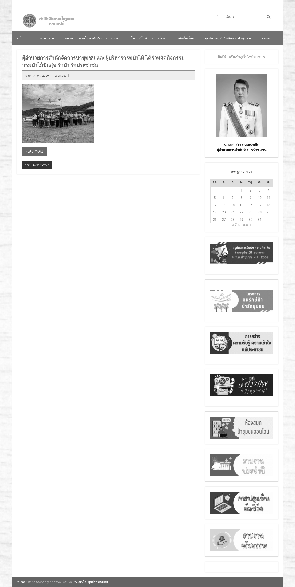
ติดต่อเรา (268, 38)
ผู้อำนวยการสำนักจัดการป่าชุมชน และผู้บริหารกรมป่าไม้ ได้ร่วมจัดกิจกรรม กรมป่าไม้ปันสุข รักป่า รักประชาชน (103, 61)
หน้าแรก (23, 38)
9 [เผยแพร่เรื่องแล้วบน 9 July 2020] (250, 198)
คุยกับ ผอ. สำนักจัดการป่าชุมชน (227, 38)
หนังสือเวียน (185, 38)
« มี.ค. (236, 225)
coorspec (60, 75)
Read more (34, 151)
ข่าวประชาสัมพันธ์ (37, 165)
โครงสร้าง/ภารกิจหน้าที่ (148, 38)
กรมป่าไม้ (47, 38)
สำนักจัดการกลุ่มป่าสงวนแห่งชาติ (50, 582)
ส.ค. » (247, 225)
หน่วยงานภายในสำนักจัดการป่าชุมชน (92, 38)
